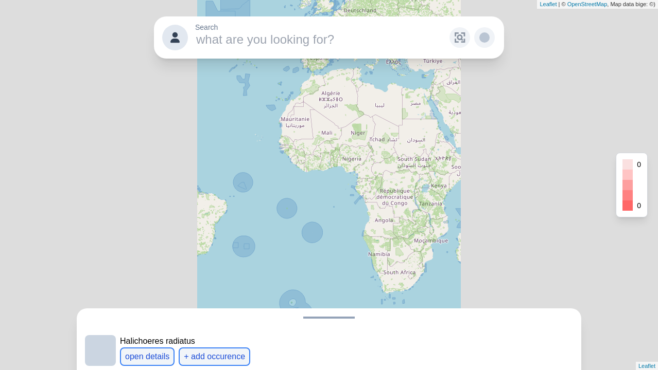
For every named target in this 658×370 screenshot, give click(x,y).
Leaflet (548, 4)
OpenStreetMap (587, 4)
